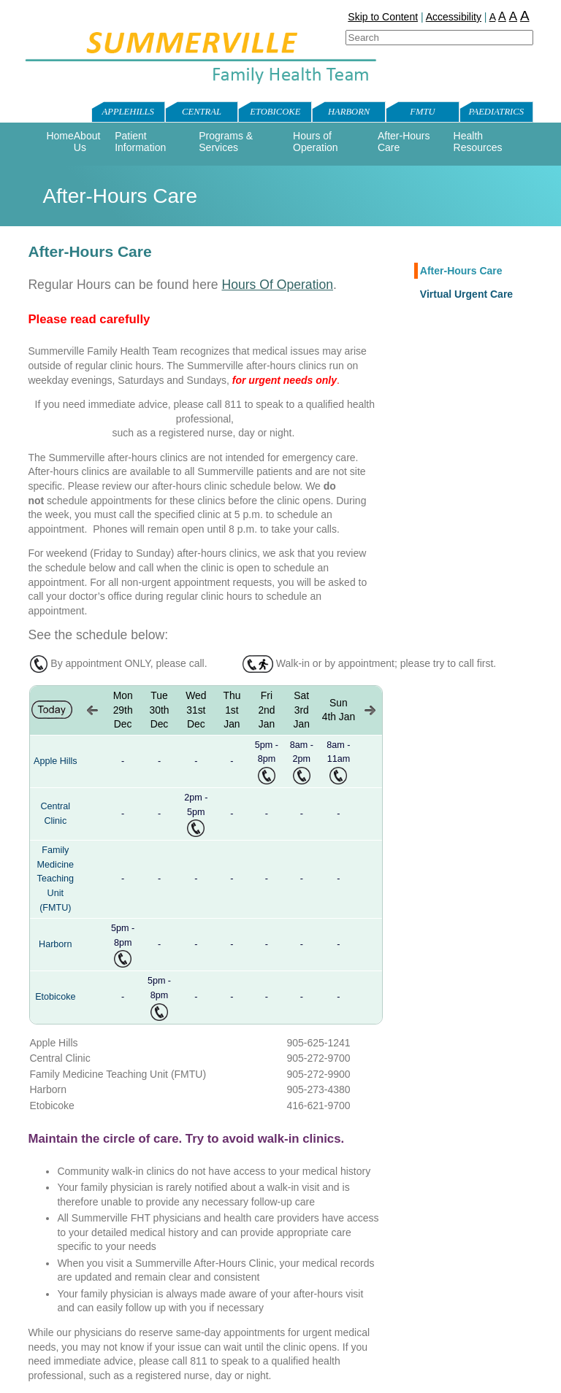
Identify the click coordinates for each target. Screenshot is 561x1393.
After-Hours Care (461, 271)
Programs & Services (226, 141)
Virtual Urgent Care (466, 294)
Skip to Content (383, 17)
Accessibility (453, 17)
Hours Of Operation (277, 284)
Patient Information (140, 141)
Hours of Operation (315, 141)
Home (59, 136)
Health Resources (478, 141)
